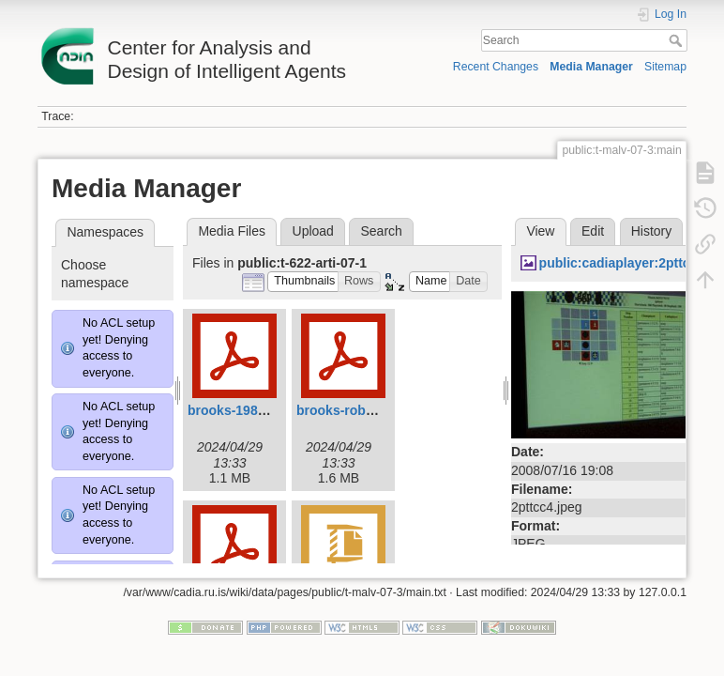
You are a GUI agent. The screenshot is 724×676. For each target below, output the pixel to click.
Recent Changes (495, 66)
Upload (313, 230)
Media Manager (591, 66)
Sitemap (665, 66)
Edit (592, 230)
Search (677, 40)
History (651, 230)
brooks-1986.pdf (238, 410)
